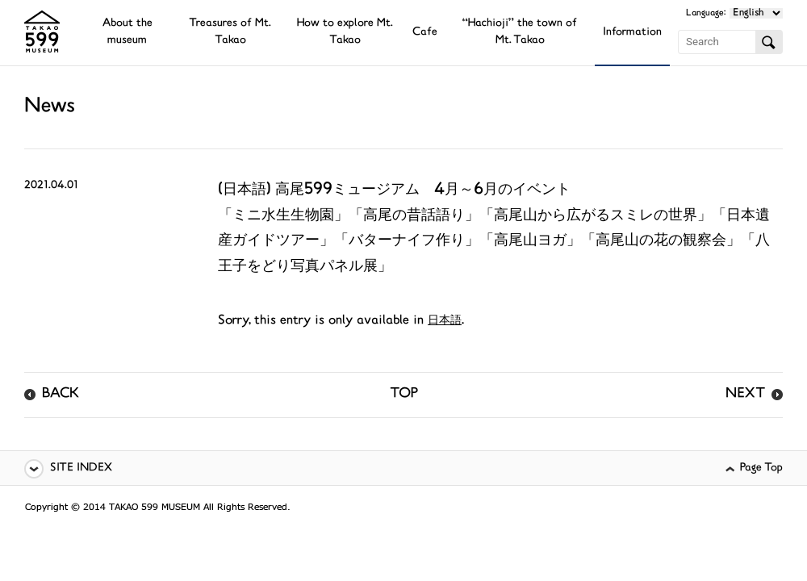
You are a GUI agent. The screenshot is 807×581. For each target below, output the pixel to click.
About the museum (127, 32)
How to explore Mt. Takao (345, 32)
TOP (404, 394)
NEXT (745, 394)
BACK (60, 394)
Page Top (761, 468)
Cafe (424, 32)
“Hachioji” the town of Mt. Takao (519, 32)
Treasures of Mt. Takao (230, 32)
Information (632, 32)
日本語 (445, 321)
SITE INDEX (81, 468)
